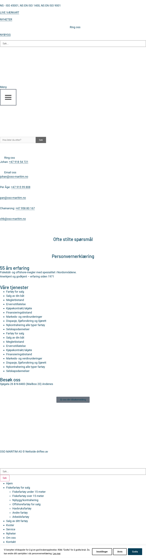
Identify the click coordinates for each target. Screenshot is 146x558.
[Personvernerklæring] (73, 248)
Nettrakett (55, 451)
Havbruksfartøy (21, 508)
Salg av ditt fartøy (17, 521)
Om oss (11, 537)
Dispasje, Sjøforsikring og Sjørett (26, 320)
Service (10, 529)
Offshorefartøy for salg (26, 504)
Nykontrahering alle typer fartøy (25, 325)
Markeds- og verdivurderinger (24, 316)
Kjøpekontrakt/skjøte (19, 308)
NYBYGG (5, 34)
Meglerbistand (15, 300)
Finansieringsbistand (19, 312)
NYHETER (6, 19)
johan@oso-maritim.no (14, 176)
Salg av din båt (15, 295)
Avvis (119, 551)
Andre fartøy (20, 512)
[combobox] (73, 471)
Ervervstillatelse (16, 304)
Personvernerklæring (73, 256)
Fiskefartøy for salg (18, 487)
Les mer (60, 553)
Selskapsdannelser (18, 329)
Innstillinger (100, 551)
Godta (135, 551)
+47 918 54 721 (18, 161)
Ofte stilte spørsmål (73, 239)
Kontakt (11, 541)
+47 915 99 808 (20, 187)
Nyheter (11, 533)
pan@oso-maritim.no (13, 197)
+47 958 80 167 (25, 208)
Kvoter (10, 525)
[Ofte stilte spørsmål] (73, 231)
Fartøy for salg (15, 291)
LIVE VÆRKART (9, 12)
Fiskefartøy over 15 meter (28, 496)
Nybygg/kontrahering (25, 500)
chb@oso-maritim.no (13, 218)
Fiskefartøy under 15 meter (29, 491)
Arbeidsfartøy (20, 516)
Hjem (9, 483)
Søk (41, 140)
